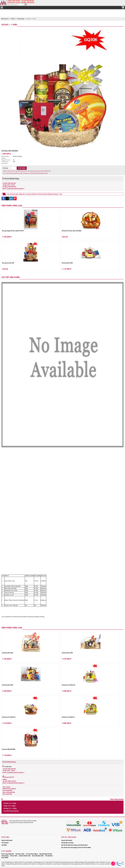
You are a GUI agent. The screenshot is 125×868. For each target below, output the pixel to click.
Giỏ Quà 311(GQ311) (68, 717)
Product (13, 18)
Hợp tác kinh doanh (6, 840)
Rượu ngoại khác (7, 794)
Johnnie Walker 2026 (24, 855)
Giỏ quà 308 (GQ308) (8, 749)
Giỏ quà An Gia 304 (8, 263)
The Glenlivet (49, 855)
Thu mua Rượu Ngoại (32, 854)
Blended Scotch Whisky (9, 788)
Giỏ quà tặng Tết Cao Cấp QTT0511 (13, 231)
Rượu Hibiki (4, 857)
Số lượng (9, 168)
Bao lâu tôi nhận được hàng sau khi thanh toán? (74, 845)
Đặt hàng (21, 168)
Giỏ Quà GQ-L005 (7, 685)
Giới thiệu (4, 845)
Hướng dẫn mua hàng (67, 842)
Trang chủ (5, 18)
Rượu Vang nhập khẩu (9, 792)
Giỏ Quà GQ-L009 (67, 263)
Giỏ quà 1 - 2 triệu (9, 25)
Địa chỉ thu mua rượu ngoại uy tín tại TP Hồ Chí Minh (76, 847)
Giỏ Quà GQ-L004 (67, 653)
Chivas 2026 (13, 855)
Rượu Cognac (6, 787)
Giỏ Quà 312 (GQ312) (8, 717)
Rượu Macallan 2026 (38, 855)
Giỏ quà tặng (20, 18)
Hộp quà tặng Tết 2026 (45, 854)
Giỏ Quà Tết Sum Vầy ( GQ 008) (71, 231)
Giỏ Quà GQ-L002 (7, 653)
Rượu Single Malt (7, 790)
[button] (3, 198)
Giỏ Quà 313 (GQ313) (68, 685)
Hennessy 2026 (20, 854)
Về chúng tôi (4, 842)
